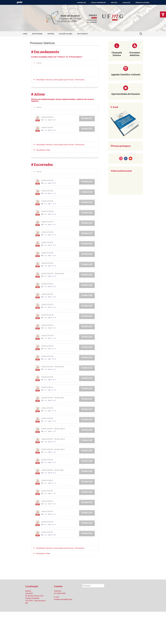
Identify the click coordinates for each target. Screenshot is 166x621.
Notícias (51, 34)
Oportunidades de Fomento (125, 94)
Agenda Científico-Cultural (125, 74)
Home (25, 34)
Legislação (126, 2)
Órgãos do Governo (142, 2)
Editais (39, 63)
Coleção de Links (65, 34)
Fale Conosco (82, 34)
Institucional (37, 34)
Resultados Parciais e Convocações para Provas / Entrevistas (60, 79)
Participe (114, 2)
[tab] (64, 63)
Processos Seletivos (134, 54)
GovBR (19, 2)
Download (86, 118)
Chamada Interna (117, 54)
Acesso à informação (98, 2)
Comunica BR (81, 2)
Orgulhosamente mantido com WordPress (37, 616)
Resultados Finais (43, 150)
